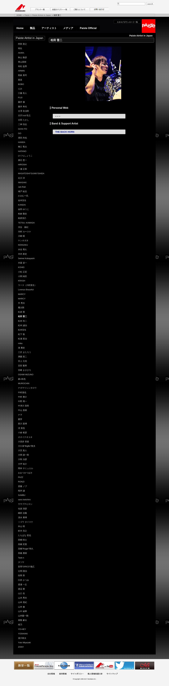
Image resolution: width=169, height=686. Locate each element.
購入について (79, 9)
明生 (20, 48)
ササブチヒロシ (25, 504)
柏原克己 (22, 218)
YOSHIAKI (23, 633)
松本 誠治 (22, 325)
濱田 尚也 (22, 138)
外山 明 (21, 526)
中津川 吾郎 (23, 406)
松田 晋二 (22, 316)
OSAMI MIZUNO (25, 374)
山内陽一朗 (23, 616)
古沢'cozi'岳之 (24, 115)
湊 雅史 (21, 348)
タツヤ (21, 562)
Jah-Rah (22, 187)
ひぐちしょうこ (25, 156)
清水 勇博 (22, 517)
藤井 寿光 (22, 106)
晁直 (20, 80)
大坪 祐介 (22, 464)
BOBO (21, 84)
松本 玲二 (22, 321)
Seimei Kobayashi (26, 258)
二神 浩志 (22, 124)
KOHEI (21, 267)
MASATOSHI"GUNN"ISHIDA (31, 173)
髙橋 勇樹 (22, 553)
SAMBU (21, 495)
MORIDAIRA (20, 8)
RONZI (21, 481)
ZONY (21, 647)
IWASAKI (22, 182)
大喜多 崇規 (23, 441)
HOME (19, 15)
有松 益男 (22, 66)
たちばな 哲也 (24, 535)
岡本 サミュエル (25, 468)
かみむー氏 (23, 196)
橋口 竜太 (22, 146)
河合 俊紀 (23, 227)
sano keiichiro (24, 499)
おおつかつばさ (25, 473)
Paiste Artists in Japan (41, 15)
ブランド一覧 (39, 9)
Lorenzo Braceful (26, 289)
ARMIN (21, 71)
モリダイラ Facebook (84, 665)
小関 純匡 (22, 276)
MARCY (21, 294)
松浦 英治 (22, 339)
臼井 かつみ (23, 580)
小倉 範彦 (22, 432)
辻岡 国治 (22, 571)
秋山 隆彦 (22, 57)
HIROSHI (22, 164)
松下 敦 (21, 334)
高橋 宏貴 (22, 544)
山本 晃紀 (22, 602)
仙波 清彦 (22, 508)
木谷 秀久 (22, 249)
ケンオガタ (23, 240)
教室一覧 (24, 665)
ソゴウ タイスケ (25, 522)
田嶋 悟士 (22, 540)
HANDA (21, 142)
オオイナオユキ (25, 437)
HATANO (22, 151)
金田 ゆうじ (23, 209)
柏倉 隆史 (22, 214)
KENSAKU (23, 245)
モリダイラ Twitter (124, 665)
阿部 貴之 (22, 44)
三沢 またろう (24, 352)
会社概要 (51, 674)
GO (19, 133)
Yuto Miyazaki (24, 642)
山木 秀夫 (22, 598)
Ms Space (144, 665)
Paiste (27, 15)
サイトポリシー (77, 674)
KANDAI (22, 205)
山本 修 (21, 607)
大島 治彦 (22, 459)
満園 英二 (22, 356)
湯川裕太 (22, 638)
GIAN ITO (22, 129)
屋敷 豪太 (22, 620)
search (150, 3)
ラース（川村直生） (27, 285)
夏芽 (20, 419)
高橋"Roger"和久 (25, 549)
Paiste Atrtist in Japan (29, 38)
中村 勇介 (22, 397)
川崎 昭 (21, 236)
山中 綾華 (22, 611)
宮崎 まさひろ (24, 370)
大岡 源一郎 (23, 455)
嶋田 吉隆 (22, 513)
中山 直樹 (22, 410)
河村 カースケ (24, 231)
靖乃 (20, 624)
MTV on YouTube (104, 665)
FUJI (20, 97)
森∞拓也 (22, 379)
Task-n (21, 558)
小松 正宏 (22, 272)
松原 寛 (21, 312)
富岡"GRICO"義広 (26, 566)
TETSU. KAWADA (26, 223)
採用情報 (63, 674)
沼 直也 (21, 428)
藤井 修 (21, 102)
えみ (20, 88)
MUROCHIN (23, 383)
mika (20, 343)
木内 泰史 (22, 254)
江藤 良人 (22, 93)
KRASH (21, 281)
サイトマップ (112, 674)
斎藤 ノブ (22, 486)
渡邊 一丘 (22, 584)
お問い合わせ (99, 9)
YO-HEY (22, 629)
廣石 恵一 (22, 160)
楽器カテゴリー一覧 (59, 9)
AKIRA (21, 53)
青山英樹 (22, 62)
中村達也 (22, 392)
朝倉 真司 (22, 75)
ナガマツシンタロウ (27, 388)
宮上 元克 (22, 361)
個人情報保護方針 (95, 674)
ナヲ (20, 415)
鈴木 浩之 (22, 531)
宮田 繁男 (22, 365)
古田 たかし (23, 120)
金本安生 (22, 200)
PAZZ (20, 477)
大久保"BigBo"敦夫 (26, 446)
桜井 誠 (21, 491)
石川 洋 (21, 178)
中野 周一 (22, 401)
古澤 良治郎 (23, 111)
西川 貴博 (22, 423)
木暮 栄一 (22, 263)
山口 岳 (21, 593)
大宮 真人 (22, 450)
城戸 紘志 (22, 191)
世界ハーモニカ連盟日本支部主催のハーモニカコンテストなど (64, 665)
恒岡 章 (21, 575)
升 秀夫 (21, 303)
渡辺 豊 (21, 589)
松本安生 (22, 330)
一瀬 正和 (22, 169)
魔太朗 (21, 307)
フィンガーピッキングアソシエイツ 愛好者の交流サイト (44, 665)
